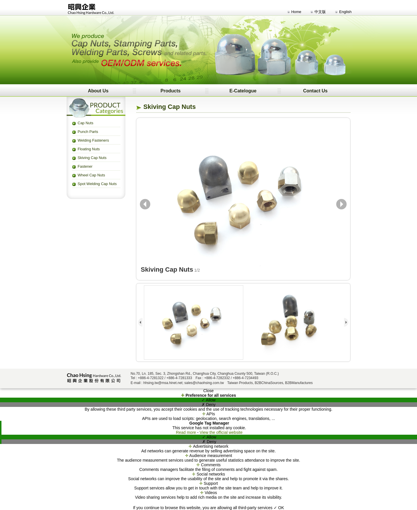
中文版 (320, 12)
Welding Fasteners (93, 140)
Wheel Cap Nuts (91, 175)
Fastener (85, 166)
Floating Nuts (89, 149)
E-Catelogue (242, 90)
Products (170, 90)
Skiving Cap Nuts (92, 158)
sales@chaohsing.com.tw (204, 383)
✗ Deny (209, 404)
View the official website (221, 432)
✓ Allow (209, 400)
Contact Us (315, 90)
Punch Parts (88, 131)
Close (208, 390)
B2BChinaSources (269, 383)
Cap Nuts (85, 123)
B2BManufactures (298, 383)
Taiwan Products (240, 383)
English (345, 12)
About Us (98, 90)
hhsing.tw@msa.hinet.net (162, 383)
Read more (186, 432)
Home (296, 12)
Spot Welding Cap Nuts (97, 184)
